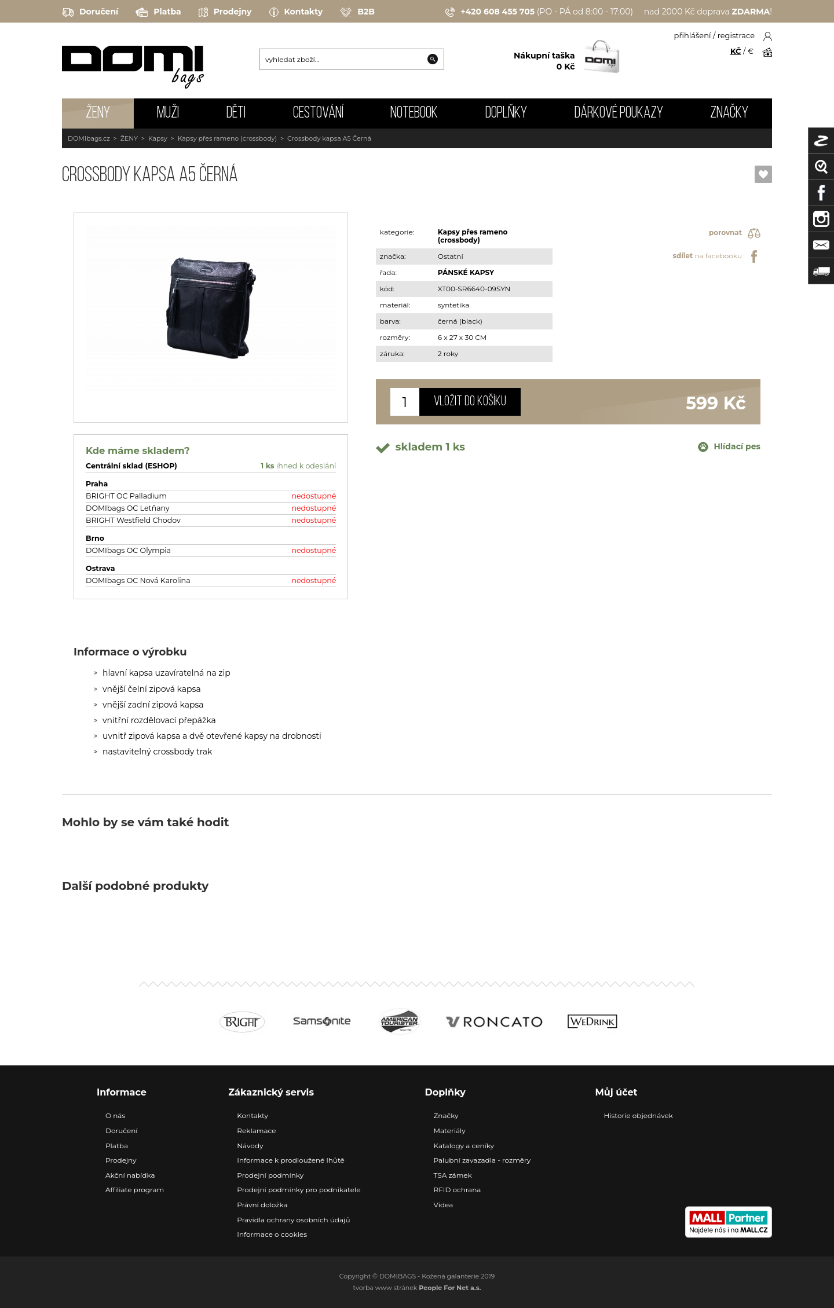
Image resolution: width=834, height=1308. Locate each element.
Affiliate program (134, 1189)
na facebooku (716, 256)
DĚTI (236, 113)
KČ (735, 51)
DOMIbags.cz (89, 138)
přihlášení (692, 35)
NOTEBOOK (414, 113)
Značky (729, 113)
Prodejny (225, 12)
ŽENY (98, 113)
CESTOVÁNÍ (318, 113)
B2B (357, 12)
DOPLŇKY (506, 113)
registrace (736, 35)
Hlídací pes (729, 447)
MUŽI (168, 113)
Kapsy (157, 138)
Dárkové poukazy (619, 113)
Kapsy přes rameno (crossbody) (227, 138)
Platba (158, 12)
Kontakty (296, 12)
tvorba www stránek (417, 1288)
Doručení (90, 12)
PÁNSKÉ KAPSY (466, 272)
